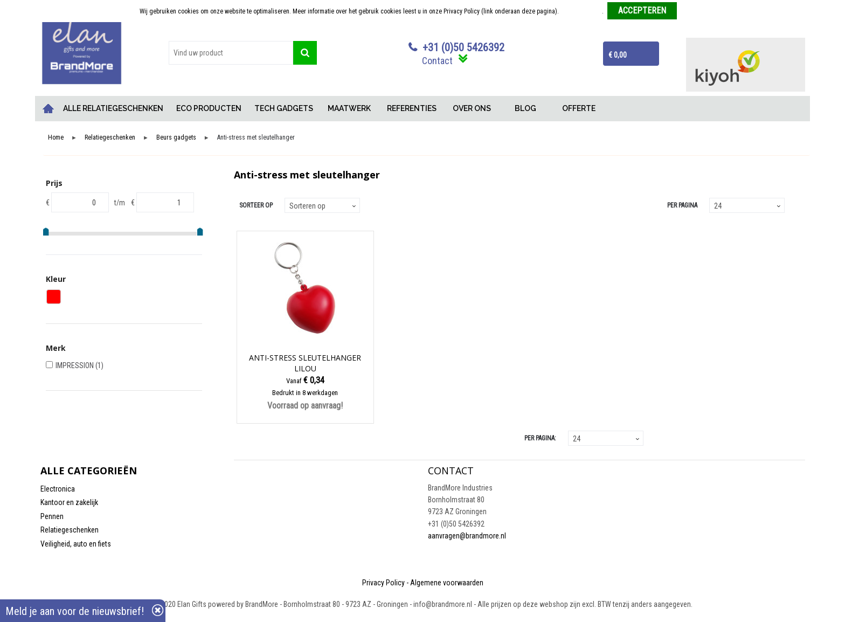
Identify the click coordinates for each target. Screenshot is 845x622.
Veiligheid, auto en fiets (75, 544)
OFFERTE (578, 108)
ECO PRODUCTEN (208, 108)
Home (48, 108)
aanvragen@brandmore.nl (467, 535)
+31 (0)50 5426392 (463, 47)
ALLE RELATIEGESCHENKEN (113, 108)
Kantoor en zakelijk (69, 502)
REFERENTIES (412, 108)
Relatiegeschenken (110, 137)
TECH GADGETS (283, 108)
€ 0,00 (617, 55)
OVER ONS (472, 108)
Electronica (57, 489)
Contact (437, 60)
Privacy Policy (383, 582)
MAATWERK (349, 108)
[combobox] (231, 53)
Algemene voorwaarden (446, 582)
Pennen (52, 516)
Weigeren (693, 11)
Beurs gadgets (176, 137)
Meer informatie (581, 11)
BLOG (525, 108)
